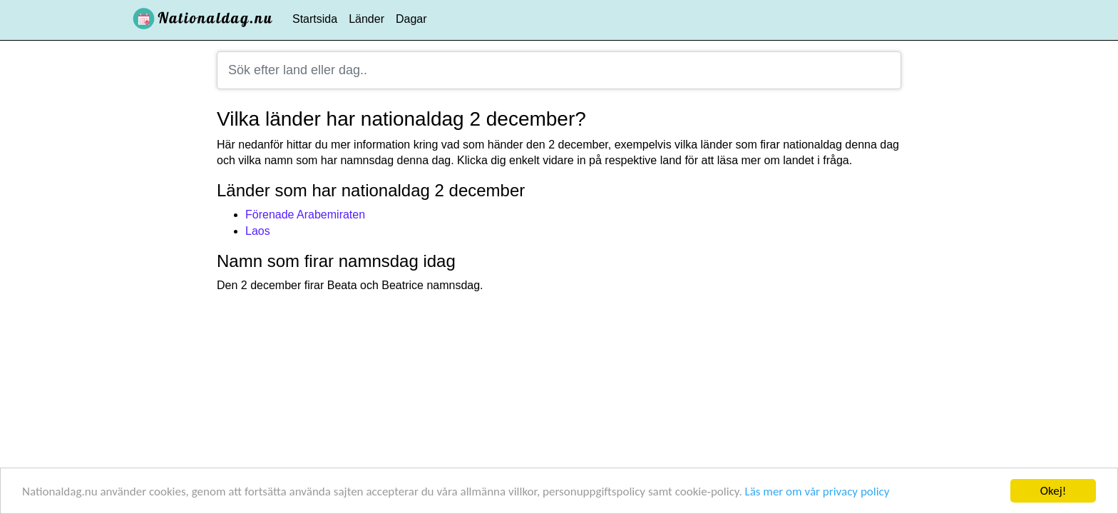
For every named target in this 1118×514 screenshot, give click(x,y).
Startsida (314, 19)
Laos (257, 231)
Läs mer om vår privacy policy (817, 491)
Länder (366, 19)
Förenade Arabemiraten (305, 214)
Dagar (411, 19)
